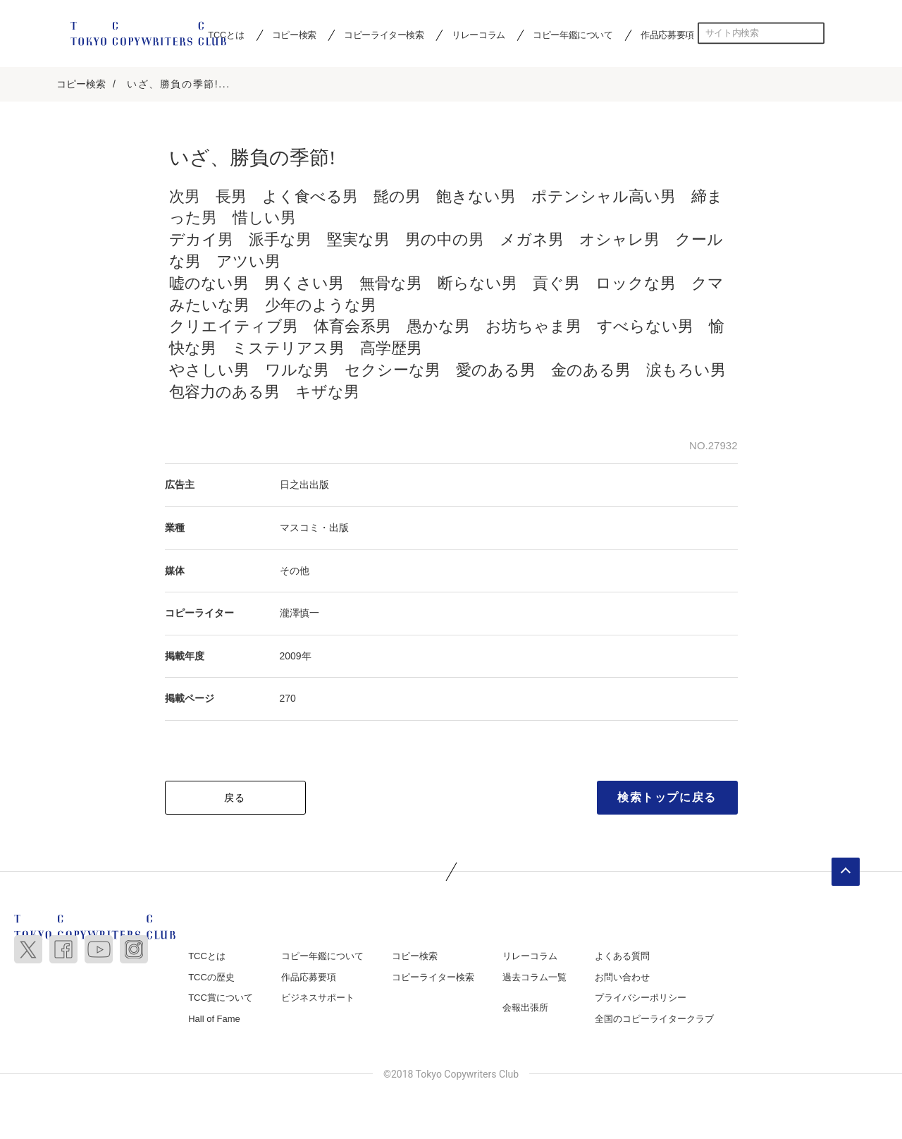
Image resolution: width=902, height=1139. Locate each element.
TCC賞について (220, 999)
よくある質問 (622, 956)
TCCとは (207, 956)
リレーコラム (478, 34)
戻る (235, 798)
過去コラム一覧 (534, 978)
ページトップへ (846, 872)
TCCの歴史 (211, 978)
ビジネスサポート (317, 999)
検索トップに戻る (667, 798)
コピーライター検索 (384, 34)
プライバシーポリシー (640, 999)
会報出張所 (525, 1009)
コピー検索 (294, 34)
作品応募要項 (667, 34)
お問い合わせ (622, 978)
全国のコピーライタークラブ (654, 1019)
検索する (813, 33)
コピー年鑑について (572, 34)
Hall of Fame (214, 1019)
